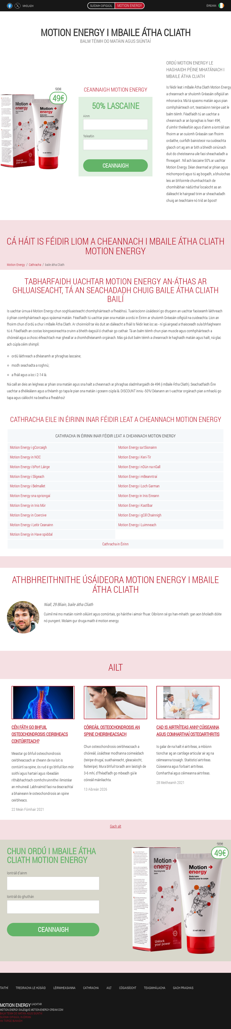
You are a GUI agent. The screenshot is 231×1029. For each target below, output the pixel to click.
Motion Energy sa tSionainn (137, 447)
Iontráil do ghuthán (20, 896)
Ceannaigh (115, 165)
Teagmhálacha (154, 988)
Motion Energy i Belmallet (27, 485)
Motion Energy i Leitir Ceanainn (31, 524)
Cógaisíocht (127, 988)
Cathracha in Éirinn (115, 543)
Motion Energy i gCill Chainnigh (139, 515)
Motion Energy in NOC (25, 457)
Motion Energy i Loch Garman (139, 485)
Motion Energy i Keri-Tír (134, 457)
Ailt (109, 988)
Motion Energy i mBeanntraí (137, 476)
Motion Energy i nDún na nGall (139, 466)
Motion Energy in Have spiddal (31, 534)
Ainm (86, 116)
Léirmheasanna (64, 988)
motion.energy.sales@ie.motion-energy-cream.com (31, 1009)
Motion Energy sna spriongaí (30, 495)
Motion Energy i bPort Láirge (30, 466)
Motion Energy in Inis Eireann (138, 495)
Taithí (4, 988)
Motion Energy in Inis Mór (28, 505)
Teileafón (88, 136)
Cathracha (91, 988)
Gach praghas (183, 988)
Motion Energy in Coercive (28, 515)
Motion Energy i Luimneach (137, 524)
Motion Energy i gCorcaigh (28, 447)
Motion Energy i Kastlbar (135, 505)
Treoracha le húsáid (31, 988)
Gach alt (115, 826)
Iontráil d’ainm (17, 873)
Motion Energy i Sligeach (27, 476)
